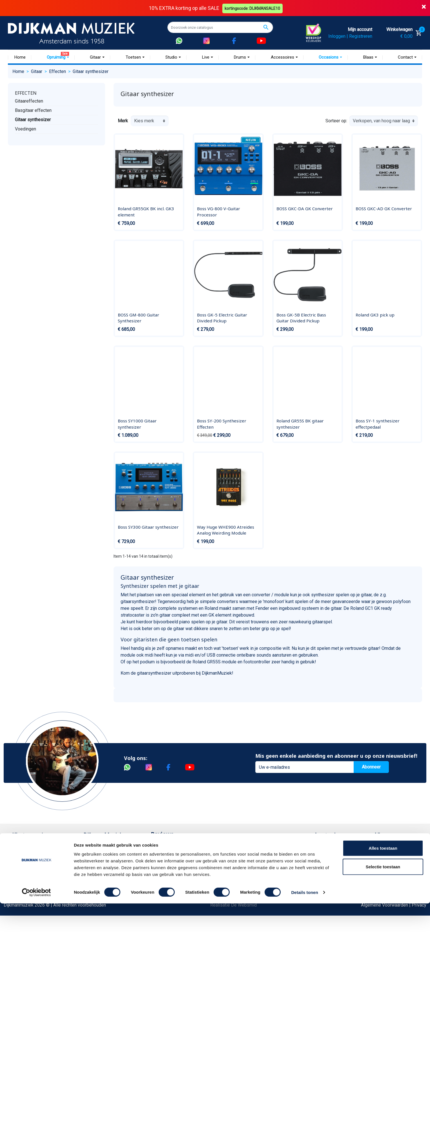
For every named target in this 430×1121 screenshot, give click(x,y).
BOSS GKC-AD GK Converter (384, 208)
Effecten (26, 93)
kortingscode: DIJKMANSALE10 (253, 8)
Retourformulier (27, 948)
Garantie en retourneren (35, 866)
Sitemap (91, 875)
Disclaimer (22, 911)
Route (325, 884)
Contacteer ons (27, 984)
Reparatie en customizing (37, 902)
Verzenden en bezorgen (35, 875)
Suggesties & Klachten (34, 929)
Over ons (92, 848)
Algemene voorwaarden (35, 884)
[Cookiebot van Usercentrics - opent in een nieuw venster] (36, 1110)
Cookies (20, 957)
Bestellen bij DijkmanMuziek (40, 848)
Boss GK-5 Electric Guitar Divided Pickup (222, 318)
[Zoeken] (220, 27)
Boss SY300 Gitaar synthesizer (148, 527)
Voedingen (25, 128)
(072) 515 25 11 (395, 866)
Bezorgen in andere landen (38, 975)
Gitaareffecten (29, 100)
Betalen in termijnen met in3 (39, 966)
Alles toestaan (383, 1065)
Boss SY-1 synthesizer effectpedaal (378, 424)
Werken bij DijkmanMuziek (109, 866)
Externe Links (25, 993)
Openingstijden (334, 875)
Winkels (91, 884)
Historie (91, 857)
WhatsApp (22, 938)
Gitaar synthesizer (33, 119)
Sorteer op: (336, 120)
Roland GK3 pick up (375, 314)
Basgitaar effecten (33, 110)
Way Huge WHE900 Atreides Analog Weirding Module (225, 530)
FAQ (16, 893)
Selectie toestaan (383, 1084)
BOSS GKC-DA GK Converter (304, 208)
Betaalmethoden (28, 857)
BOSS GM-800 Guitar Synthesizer (138, 318)
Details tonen (304, 1109)
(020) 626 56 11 (335, 866)
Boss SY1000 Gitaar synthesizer (137, 424)
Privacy (19, 920)
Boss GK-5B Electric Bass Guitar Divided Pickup (301, 318)
